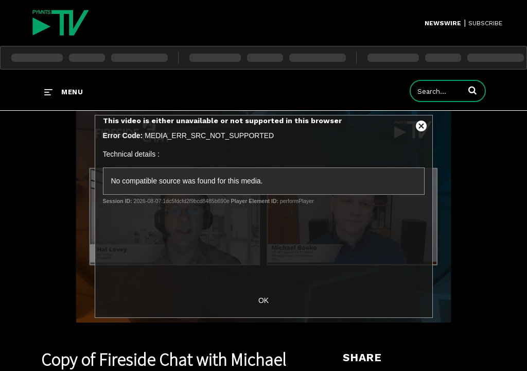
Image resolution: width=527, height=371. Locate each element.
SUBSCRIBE (485, 23)
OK (263, 300)
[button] (472, 90)
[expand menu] (63, 91)
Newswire (443, 23)
